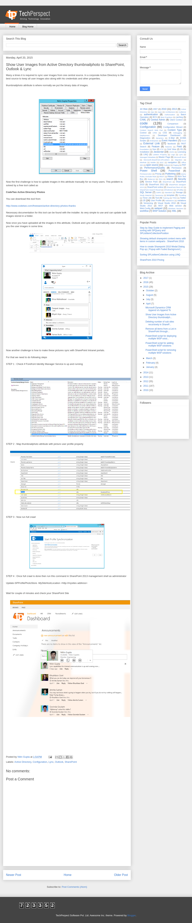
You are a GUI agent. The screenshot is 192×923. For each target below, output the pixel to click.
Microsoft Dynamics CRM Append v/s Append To (158, 309)
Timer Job (147, 198)
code (144, 123)
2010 (163, 109)
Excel (184, 141)
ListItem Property (160, 155)
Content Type (175, 130)
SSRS (158, 192)
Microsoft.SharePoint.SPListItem (157, 160)
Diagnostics (145, 138)
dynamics (160, 138)
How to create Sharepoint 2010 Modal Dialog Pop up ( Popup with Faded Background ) (162, 248)
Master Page (164, 157)
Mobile (153, 162)
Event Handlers (169, 140)
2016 (146, 282)
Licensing (181, 152)
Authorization (169, 115)
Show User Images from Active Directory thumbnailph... (161, 315)
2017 (146, 278)
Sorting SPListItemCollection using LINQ (160, 254)
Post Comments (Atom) (74, 886)
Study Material (146, 195)
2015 (146, 286)
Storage (179, 192)
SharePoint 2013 (156, 184)
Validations (169, 201)
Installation (145, 152)
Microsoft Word (180, 157)
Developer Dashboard (169, 135)
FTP (162, 149)
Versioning (148, 203)
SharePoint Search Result (150, 190)
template (171, 195)
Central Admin (158, 119)
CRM (155, 133)
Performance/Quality (154, 167)
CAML (143, 119)
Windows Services (175, 208)
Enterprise (154, 141)
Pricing (158, 174)
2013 (174, 109)
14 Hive (144, 109)
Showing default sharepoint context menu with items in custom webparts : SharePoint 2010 (163, 239)
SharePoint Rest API (175, 187)
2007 (155, 109)
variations (181, 200)
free (154, 149)
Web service (175, 206)
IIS (181, 149)
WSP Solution (159, 211)
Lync (51, 761)
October (150, 290)
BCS (155, 117)
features (168, 147)
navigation (172, 162)
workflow (144, 211)
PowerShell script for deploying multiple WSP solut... (161, 337)
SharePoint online (155, 187)
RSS (161, 179)
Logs (173, 155)
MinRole (143, 162)
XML (174, 211)
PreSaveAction (146, 174)
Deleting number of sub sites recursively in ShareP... (160, 323)
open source (152, 165)
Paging (176, 165)
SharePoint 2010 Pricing (152, 260)
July (148, 299)
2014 (146, 372)
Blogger (131, 915)
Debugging (177, 133)
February (151, 362)
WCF (160, 206)
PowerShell (174, 170)
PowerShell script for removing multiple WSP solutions (161, 351)
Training (166, 198)
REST (161, 176)
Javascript (158, 152)
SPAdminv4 (168, 190)
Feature (155, 146)
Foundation (144, 149)
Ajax (152, 112)
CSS (165, 133)
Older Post (121, 874)
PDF (184, 165)
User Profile (156, 200)
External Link (151, 143)
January (150, 367)
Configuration (40, 761)
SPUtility (179, 190)
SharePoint (71, 761)
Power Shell (148, 170)
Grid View (171, 149)
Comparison (172, 124)
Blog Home (27, 26)
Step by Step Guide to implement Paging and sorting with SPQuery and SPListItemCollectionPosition (162, 231)
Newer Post (13, 874)
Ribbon (171, 176)
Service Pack (151, 182)
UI (144, 200)
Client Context (176, 120)
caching (179, 117)
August (150, 295)
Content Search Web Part (151, 130)
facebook (172, 143)
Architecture (170, 112)
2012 (146, 381)
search (169, 179)
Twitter (183, 198)
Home (12, 26)
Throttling (182, 195)
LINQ (145, 154)
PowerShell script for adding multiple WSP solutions (159, 344)
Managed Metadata (147, 157)
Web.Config (145, 208)
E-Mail (172, 138)
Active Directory (22, 761)
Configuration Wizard (172, 127)
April (148, 303)
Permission (177, 168)
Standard (168, 192)
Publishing (170, 173)
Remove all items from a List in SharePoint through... (161, 330)
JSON (171, 152)
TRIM (174, 198)
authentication (151, 114)
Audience (182, 112)
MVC (162, 162)
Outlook (59, 761)
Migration (178, 160)
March (149, 358)
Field (179, 146)
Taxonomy (159, 195)
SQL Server (146, 192)
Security (182, 179)
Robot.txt (151, 179)
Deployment (144, 135)
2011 (146, 386)
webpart (158, 208)
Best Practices (166, 117)
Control (143, 133)
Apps (160, 112)
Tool (157, 198)
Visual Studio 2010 (167, 203)
